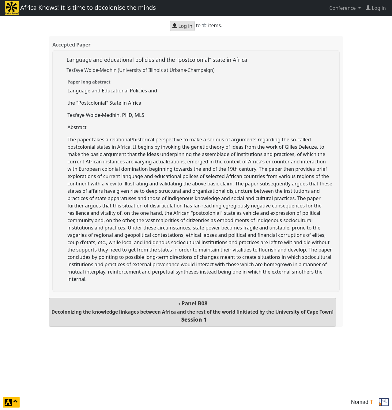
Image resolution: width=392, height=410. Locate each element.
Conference (343, 8)
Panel (192, 311)
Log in (182, 26)
